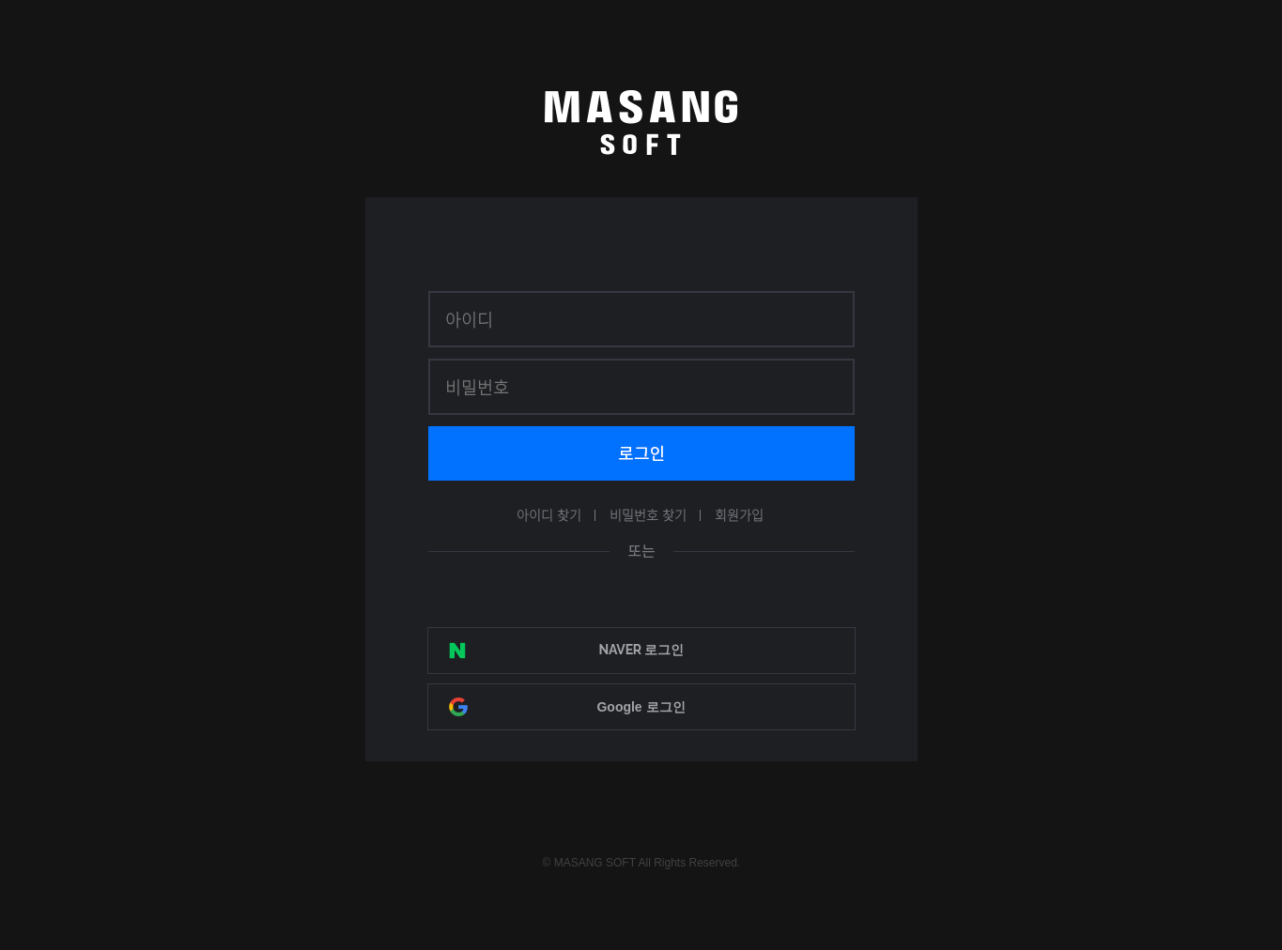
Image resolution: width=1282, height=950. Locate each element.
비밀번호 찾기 (648, 514)
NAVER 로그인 (640, 649)
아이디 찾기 (549, 514)
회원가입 (739, 514)
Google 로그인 (640, 706)
